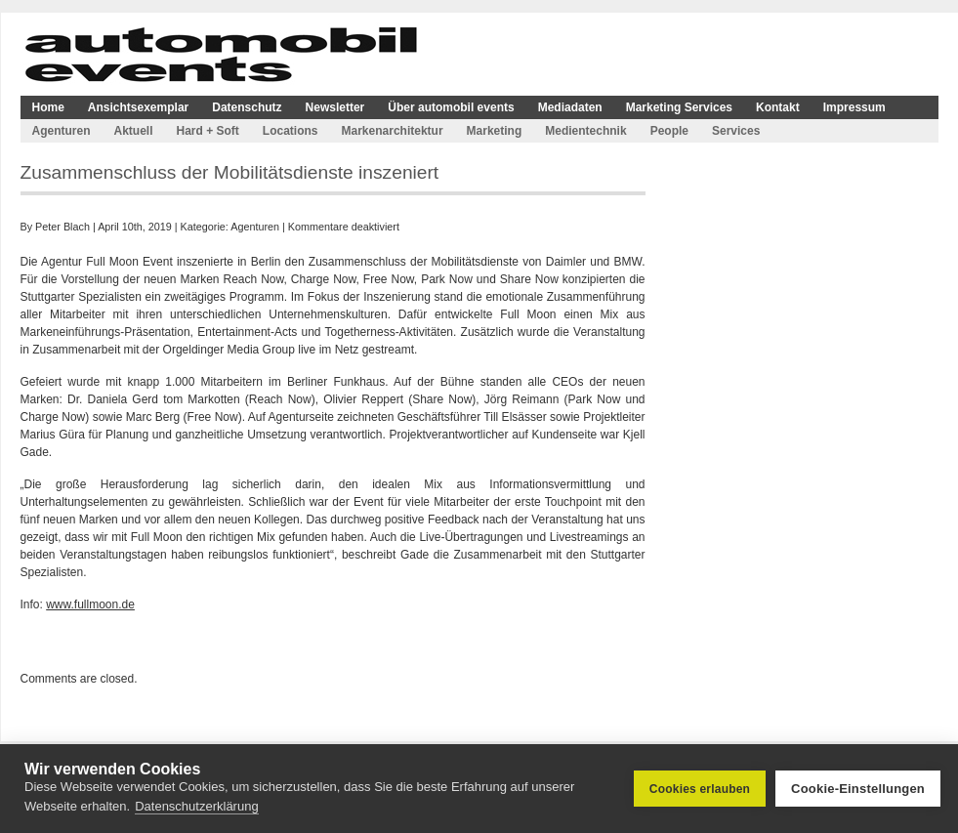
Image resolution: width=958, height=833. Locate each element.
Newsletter (335, 107)
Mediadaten (570, 107)
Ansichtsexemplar (138, 107)
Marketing (494, 131)
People (669, 131)
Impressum (854, 107)
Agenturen (61, 131)
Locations (290, 131)
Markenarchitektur (392, 131)
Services (736, 131)
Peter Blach (62, 226)
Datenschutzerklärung (196, 806)
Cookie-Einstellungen (858, 788)
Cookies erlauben (699, 789)
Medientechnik (585, 131)
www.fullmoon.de (90, 604)
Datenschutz (246, 107)
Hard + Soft (208, 131)
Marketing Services (679, 107)
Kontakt (778, 107)
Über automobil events (451, 107)
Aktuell (133, 131)
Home (48, 107)
